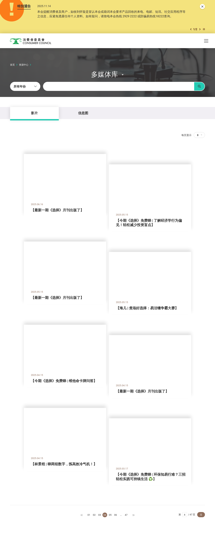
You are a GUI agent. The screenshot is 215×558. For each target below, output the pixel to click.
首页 (12, 64)
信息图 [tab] (83, 113)
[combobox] (25, 86)
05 (110, 514)
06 (115, 514)
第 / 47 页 (187, 514)
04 (104, 514)
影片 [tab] (34, 113)
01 (89, 514)
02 (94, 514)
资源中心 (23, 64)
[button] (191, 29)
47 (126, 514)
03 (99, 514)
